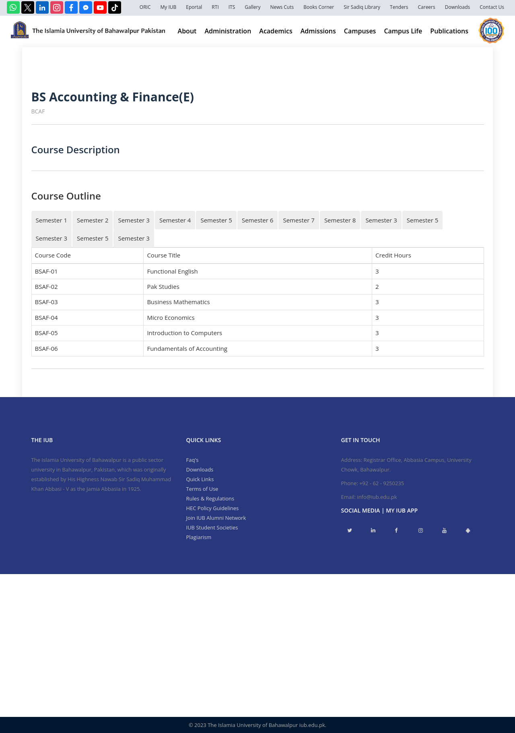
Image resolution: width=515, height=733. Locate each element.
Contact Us (492, 7)
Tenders (399, 7)
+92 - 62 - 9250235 (381, 483)
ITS (232, 7)
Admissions (318, 31)
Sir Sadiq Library (362, 7)
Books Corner (318, 7)
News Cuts (282, 7)
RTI (215, 7)
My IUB (168, 7)
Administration (227, 31)
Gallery (252, 7)
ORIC (145, 7)
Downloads (457, 7)
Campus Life (403, 31)
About (187, 31)
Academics (275, 31)
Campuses (360, 31)
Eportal (194, 7)
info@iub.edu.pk (377, 496)
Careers (426, 7)
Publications (449, 31)
